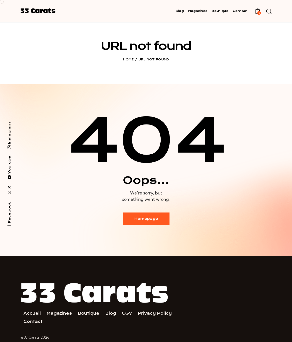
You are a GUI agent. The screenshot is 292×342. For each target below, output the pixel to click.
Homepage (146, 219)
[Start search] (268, 11)
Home (128, 59)
